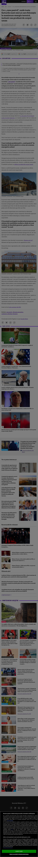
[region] (19, 834)
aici (12, 829)
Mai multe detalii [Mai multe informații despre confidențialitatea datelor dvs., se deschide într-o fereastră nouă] (10, 820)
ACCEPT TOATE (19, 851)
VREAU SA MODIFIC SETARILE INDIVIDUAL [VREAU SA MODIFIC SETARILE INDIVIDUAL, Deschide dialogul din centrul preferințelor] (19, 854)
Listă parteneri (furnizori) (8, 847)
